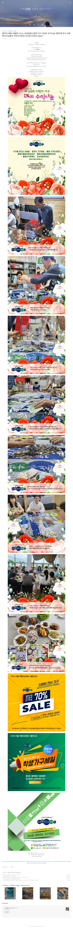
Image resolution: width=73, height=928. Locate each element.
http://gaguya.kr (41, 853)
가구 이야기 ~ (5, 872)
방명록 (34, 24)
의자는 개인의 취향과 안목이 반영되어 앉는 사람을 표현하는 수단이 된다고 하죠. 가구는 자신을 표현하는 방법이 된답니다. (20, 880)
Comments (5, 903)
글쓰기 (30, 24)
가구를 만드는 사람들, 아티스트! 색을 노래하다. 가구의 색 (11, 874)
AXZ (36, 926)
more (70, 885)
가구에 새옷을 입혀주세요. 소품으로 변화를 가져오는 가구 (11, 878)
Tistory (43, 926)
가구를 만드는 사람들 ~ (11, 872)
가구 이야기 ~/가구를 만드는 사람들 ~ (9, 31)
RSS (38, 24)
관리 (42, 24)
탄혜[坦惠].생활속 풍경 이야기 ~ (36, 9)
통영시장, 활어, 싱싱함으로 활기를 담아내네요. (9, 876)
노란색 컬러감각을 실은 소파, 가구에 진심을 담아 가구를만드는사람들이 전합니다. (15, 877)
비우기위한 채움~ (7, 909)
